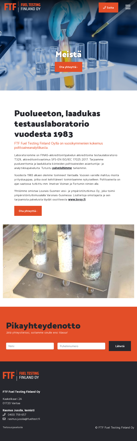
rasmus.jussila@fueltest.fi (21, 418)
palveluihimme (62, 168)
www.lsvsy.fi (76, 199)
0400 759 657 (14, 414)
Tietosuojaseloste (13, 427)
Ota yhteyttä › (68, 66)
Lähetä (120, 346)
